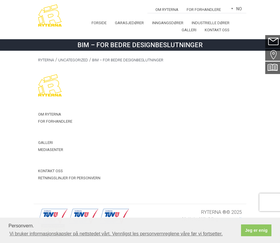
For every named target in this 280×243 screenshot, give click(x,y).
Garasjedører (129, 23)
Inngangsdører (167, 23)
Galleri (189, 30)
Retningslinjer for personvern (69, 178)
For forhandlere (204, 9)
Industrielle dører (210, 23)
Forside (99, 23)
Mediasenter (50, 149)
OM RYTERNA (166, 9)
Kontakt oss (217, 30)
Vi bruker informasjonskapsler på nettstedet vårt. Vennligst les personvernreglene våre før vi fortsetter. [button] (116, 233)
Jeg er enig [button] (256, 230)
